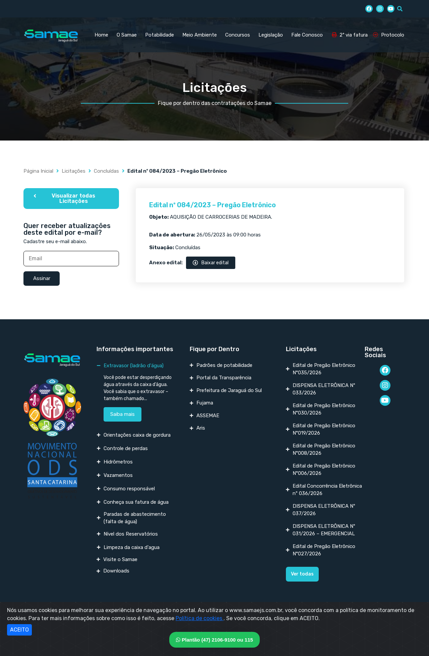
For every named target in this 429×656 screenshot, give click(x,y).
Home (101, 35)
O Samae (127, 35)
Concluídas (106, 171)
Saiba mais (122, 414)
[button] (71, 198)
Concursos (237, 35)
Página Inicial (38, 171)
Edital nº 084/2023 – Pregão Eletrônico (212, 205)
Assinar (41, 278)
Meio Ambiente (199, 35)
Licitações (73, 171)
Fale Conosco (307, 35)
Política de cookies (200, 618)
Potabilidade (159, 35)
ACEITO (19, 629)
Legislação (270, 35)
